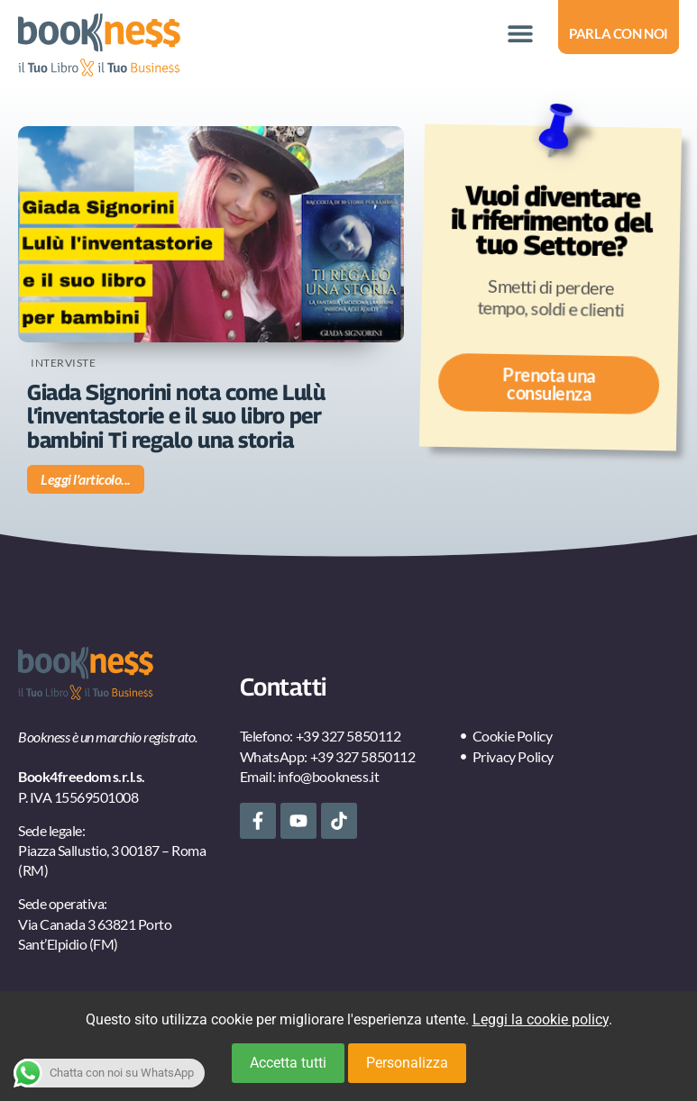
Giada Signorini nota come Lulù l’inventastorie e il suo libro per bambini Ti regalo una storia (176, 415)
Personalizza (407, 1062)
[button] (520, 34)
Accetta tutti (288, 1062)
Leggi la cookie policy (540, 1019)
